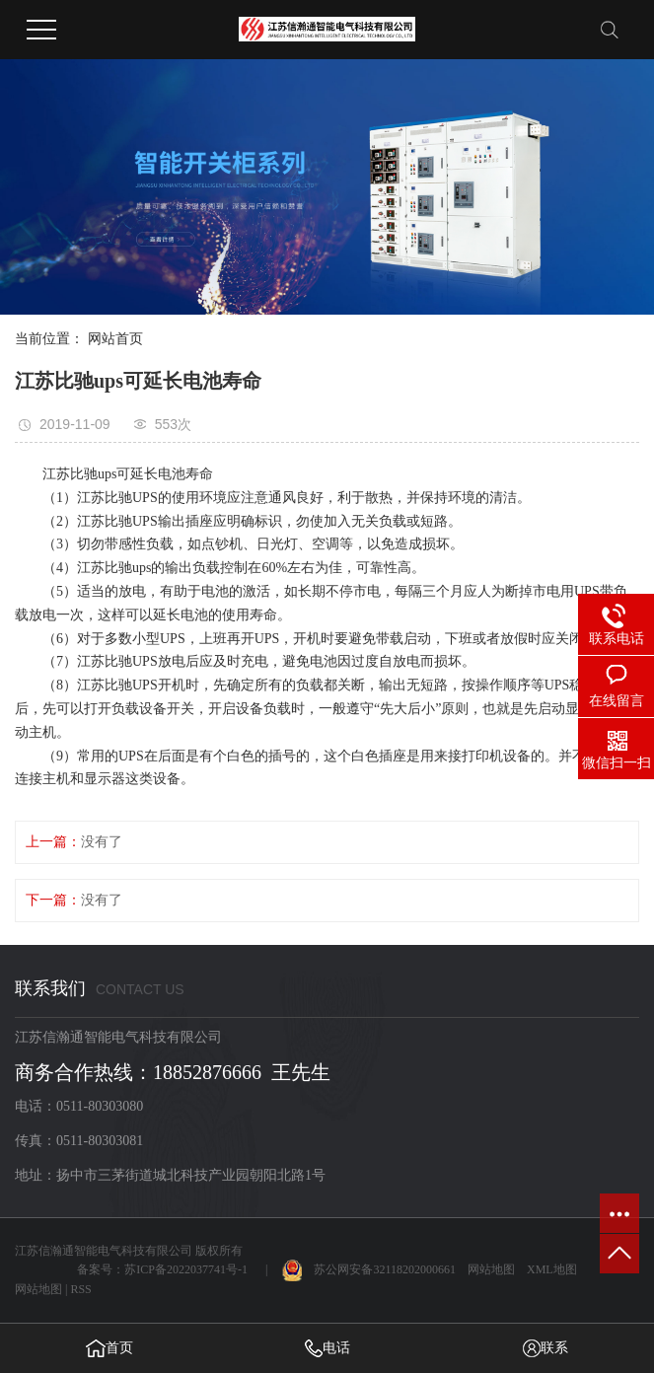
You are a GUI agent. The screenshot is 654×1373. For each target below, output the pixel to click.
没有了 (101, 841)
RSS (80, 1289)
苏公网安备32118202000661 (369, 1269)
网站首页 (115, 338)
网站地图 (491, 1269)
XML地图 (552, 1269)
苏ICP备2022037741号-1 (186, 1269)
